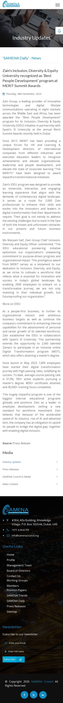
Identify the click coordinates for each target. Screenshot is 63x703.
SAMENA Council (42, 681)
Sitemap (12, 611)
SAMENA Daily (16, 601)
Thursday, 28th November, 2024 (22, 93)
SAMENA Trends (17, 595)
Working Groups (17, 580)
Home (10, 554)
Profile (11, 560)
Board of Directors (18, 571)
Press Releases (16, 606)
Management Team (19, 565)
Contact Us (13, 576)
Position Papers (17, 590)
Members (13, 586)
